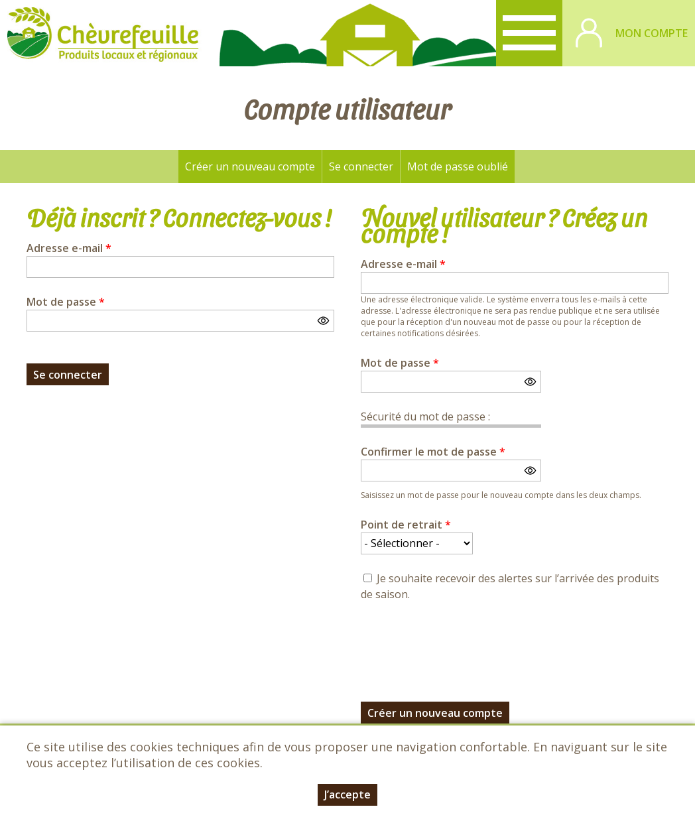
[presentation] (461, 644)
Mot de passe (66, 301)
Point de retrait (406, 524)
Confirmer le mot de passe (433, 451)
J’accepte (347, 794)
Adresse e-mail (69, 248)
